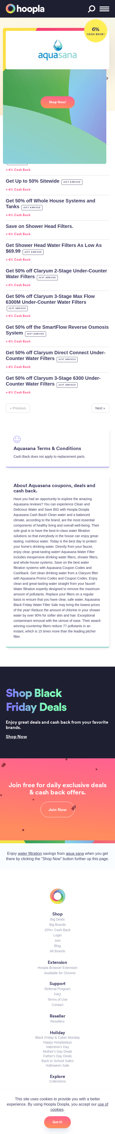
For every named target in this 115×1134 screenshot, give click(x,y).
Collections (57, 1081)
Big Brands (57, 925)
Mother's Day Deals (57, 1051)
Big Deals (57, 919)
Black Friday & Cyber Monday (57, 1037)
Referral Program (57, 989)
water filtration (30, 853)
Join (57, 940)
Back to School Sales (57, 1061)
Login (57, 935)
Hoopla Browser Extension (57, 968)
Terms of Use (57, 999)
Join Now (57, 809)
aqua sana (75, 853)
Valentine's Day (57, 1047)
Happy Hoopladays (57, 1042)
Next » (100, 408)
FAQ (57, 994)
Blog (57, 946)
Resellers (57, 1021)
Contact (57, 1005)
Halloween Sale (57, 1065)
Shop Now (16, 736)
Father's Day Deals (57, 1056)
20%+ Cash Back (58, 930)
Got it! (57, 1122)
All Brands (57, 951)
